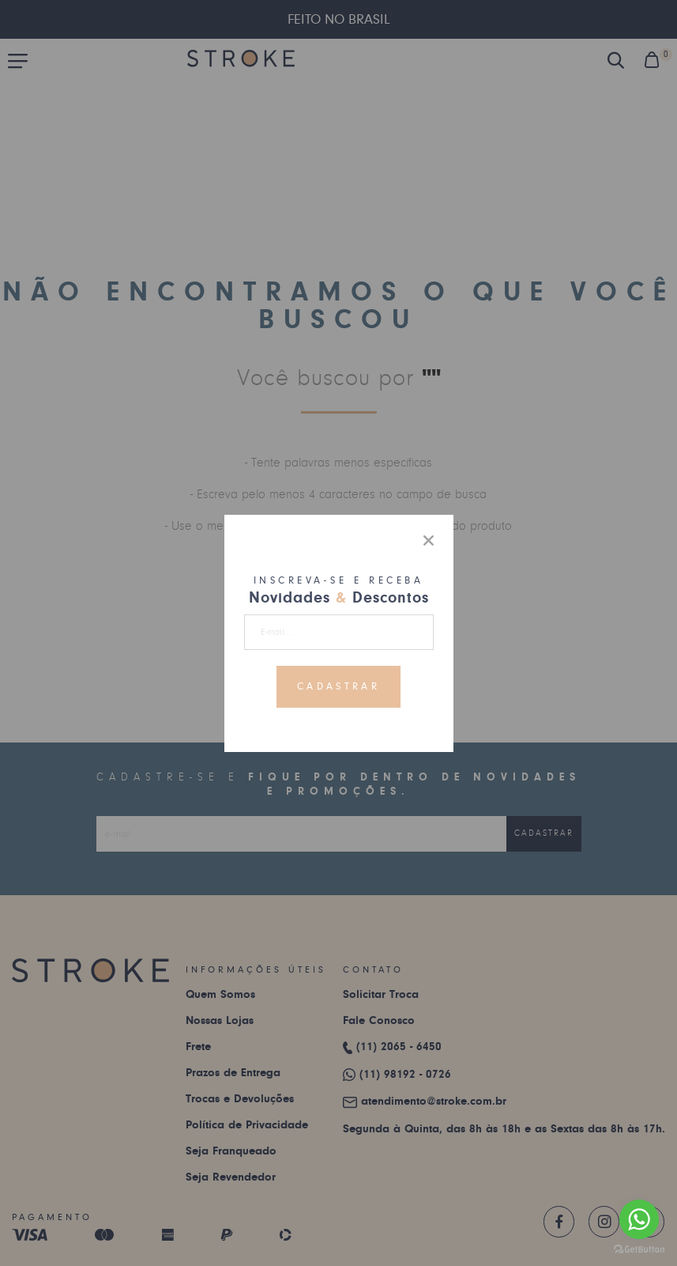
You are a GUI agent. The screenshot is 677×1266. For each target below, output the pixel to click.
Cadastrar (338, 686)
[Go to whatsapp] (639, 1219)
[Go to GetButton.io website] (639, 1250)
